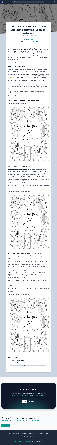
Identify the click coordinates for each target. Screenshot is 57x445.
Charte (47, 433)
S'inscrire (24, 401)
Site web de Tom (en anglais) (17, 360)
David (27, 77)
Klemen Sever (30, 39)
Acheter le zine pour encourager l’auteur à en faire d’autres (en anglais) (27, 365)
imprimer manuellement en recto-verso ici (18, 255)
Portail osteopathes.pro (14, 433)
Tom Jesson (13, 51)
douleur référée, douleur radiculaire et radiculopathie (32, 49)
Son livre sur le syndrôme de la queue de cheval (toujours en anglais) (26, 367)
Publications (23, 433)
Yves (23, 77)
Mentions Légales (32, 433)
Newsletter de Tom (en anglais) (17, 362)
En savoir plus (32, 401)
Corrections (40, 433)
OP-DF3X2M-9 (34, 41)
